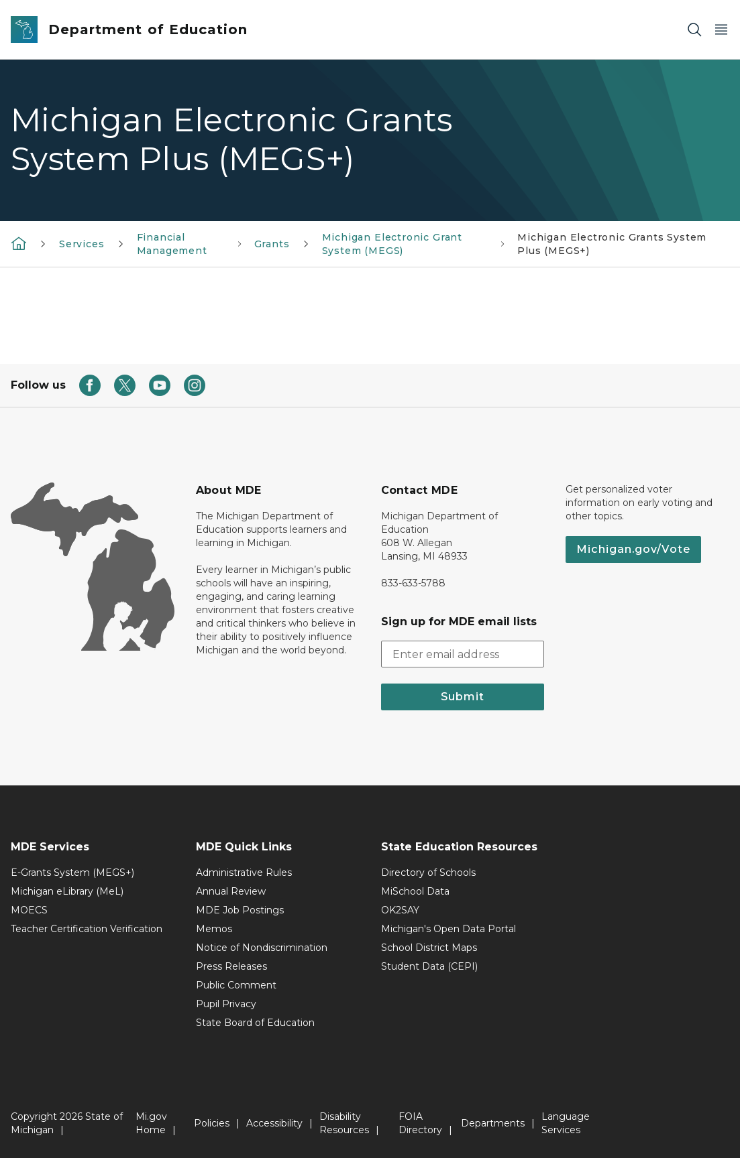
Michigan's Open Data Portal (448, 929)
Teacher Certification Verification (86, 929)
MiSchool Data (415, 891)
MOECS (29, 910)
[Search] (694, 29)
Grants (272, 244)
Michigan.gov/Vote (633, 549)
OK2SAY (400, 910)
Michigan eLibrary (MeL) (67, 891)
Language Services (565, 1123)
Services (82, 244)
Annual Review (231, 891)
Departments (493, 1123)
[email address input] (463, 654)
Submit (462, 696)
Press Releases (231, 966)
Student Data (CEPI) (429, 966)
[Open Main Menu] (721, 29)
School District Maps (429, 948)
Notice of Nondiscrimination (261, 948)
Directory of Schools (428, 872)
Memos (214, 929)
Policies (211, 1123)
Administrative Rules (244, 872)
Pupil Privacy (226, 1004)
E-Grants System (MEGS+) (72, 872)
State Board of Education (255, 1023)
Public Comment (236, 985)
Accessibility (274, 1123)
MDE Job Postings (240, 910)
